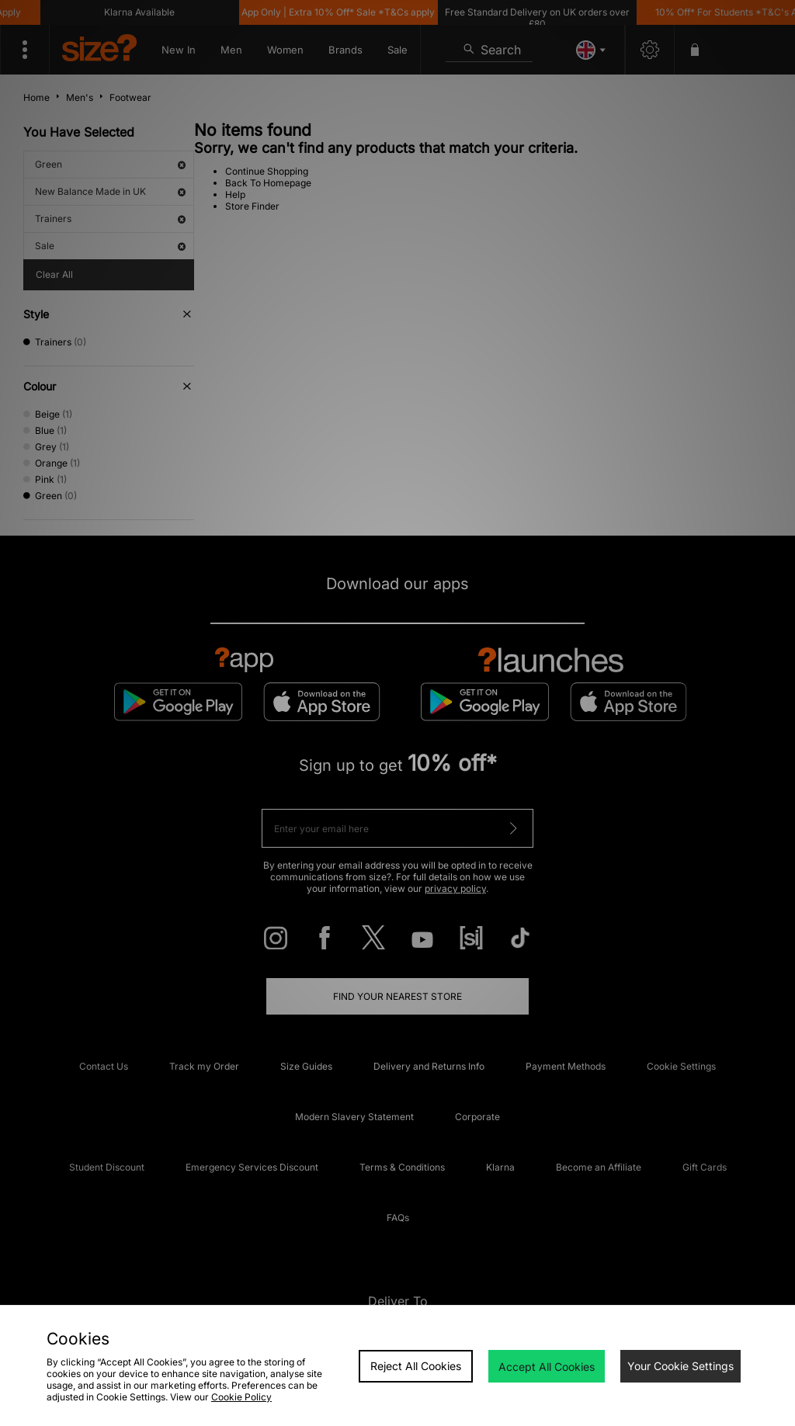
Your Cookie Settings (680, 1365)
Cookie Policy (241, 1397)
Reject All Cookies (415, 1365)
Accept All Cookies (546, 1366)
